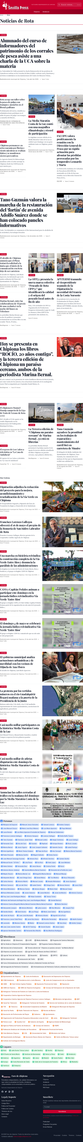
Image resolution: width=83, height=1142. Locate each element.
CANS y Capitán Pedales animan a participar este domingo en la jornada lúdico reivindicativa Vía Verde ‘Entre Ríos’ (19, 594)
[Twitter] (6, 1092)
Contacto (4, 1116)
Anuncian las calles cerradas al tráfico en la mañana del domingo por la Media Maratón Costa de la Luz (19, 797)
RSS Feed (46, 1087)
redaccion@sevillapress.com (22, 1136)
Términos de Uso (7, 1111)
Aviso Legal (5, 1114)
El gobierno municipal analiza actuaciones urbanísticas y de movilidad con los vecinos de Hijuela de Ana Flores (17, 662)
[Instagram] (9, 1092)
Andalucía (46, 11)
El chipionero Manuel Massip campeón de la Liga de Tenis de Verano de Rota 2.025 (12, 411)
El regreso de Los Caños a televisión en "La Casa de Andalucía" (12, 452)
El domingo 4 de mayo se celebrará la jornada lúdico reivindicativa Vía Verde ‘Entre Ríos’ (20, 627)
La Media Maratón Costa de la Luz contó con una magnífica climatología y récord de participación (40, 127)
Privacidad (57, 1135)
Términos (71, 1135)
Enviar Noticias (47, 1127)
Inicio (1, 15)
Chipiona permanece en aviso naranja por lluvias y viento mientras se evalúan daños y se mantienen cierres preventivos (12, 150)
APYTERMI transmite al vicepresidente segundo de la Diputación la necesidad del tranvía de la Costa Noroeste (69, 287)
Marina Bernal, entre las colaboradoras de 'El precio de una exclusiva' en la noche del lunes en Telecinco (13, 306)
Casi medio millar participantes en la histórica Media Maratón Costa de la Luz (20, 728)
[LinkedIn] (13, 1092)
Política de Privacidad (8, 1106)
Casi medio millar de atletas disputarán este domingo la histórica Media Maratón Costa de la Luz (19, 763)
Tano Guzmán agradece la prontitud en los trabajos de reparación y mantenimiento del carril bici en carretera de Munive (69, 438)
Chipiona (37, 11)
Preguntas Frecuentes (50, 1124)
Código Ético (6, 1103)
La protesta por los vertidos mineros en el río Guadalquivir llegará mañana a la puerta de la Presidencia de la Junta (18, 695)
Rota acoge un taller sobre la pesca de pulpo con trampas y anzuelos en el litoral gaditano (12, 103)
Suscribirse (62, 1111)
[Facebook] (2, 1092)
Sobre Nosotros (6, 1100)
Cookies (64, 1135)
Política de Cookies (8, 1108)
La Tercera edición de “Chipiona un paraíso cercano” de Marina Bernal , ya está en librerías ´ (40, 435)
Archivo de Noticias (49, 1085)
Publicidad (46, 1121)
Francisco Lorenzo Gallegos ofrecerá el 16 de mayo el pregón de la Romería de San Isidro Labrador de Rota (20, 527)
